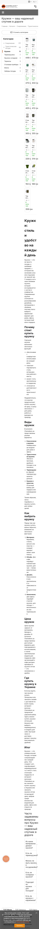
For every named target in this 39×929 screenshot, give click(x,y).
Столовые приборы (12, 64)
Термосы (12, 61)
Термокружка (12, 55)
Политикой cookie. (23, 922)
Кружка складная (12, 58)
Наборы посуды (12, 71)
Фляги (12, 68)
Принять (19, 925)
